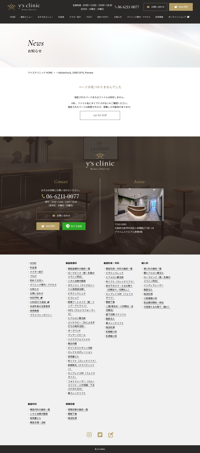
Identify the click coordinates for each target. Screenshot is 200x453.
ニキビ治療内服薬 (77, 280)
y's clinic (101, 449)
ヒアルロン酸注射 (77, 318)
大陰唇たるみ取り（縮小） (157, 306)
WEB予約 (36, 297)
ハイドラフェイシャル (79, 339)
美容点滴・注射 (38, 422)
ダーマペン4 (74, 330)
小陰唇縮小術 (150, 298)
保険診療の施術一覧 (78, 409)
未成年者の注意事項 (40, 306)
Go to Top (100, 115)
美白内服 (72, 343)
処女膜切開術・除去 (154, 302)
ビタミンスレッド (77, 293)
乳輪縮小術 (111, 331)
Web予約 (183, 6)
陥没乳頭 (110, 327)
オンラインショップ (177, 17)
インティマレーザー (154, 285)
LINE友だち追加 (39, 302)
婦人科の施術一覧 (153, 268)
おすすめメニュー (45, 17)
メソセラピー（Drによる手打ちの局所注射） (81, 324)
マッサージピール (77, 334)
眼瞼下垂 (110, 302)
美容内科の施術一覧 (40, 409)
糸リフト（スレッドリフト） (82, 360)
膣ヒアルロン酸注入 (154, 272)
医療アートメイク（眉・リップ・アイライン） (81, 303)
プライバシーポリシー (41, 315)
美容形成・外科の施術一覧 (119, 268)
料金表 (61, 17)
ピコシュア (73, 297)
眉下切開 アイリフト (116, 314)
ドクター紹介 (75, 17)
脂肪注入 (110, 318)
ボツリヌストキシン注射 (80, 347)
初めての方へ (103, 17)
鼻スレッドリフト (77, 393)
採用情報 (159, 17)
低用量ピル (73, 356)
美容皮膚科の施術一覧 (79, 268)
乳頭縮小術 (111, 336)
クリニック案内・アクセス (138, 17)
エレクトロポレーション (80, 352)
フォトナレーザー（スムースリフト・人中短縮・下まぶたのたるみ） (81, 385)
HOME (13, 17)
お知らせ (118, 17)
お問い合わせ (158, 6)
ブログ (89, 17)
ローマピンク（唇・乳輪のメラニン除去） (157, 278)
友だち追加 (76, 226)
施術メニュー (26, 17)
